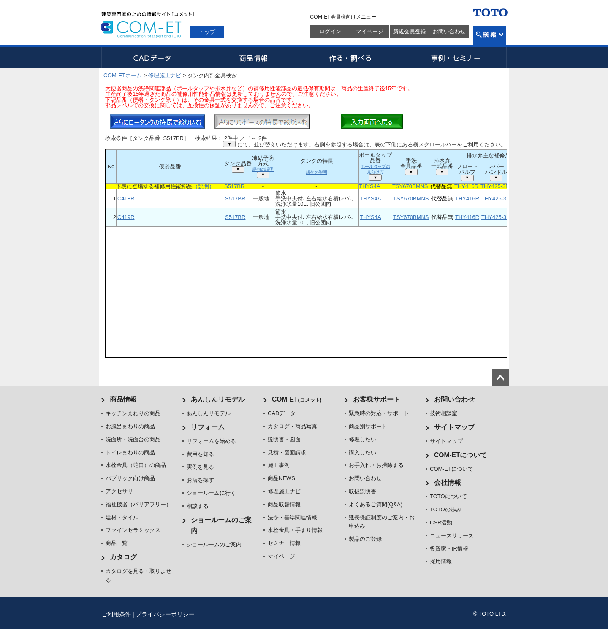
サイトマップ (454, 427)
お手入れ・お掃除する (376, 465)
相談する (198, 506)
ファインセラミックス (133, 530)
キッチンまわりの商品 (133, 413)
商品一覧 (117, 543)
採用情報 (441, 561)
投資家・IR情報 (449, 548)
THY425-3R (495, 186)
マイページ (369, 31)
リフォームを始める (211, 441)
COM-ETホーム (122, 75)
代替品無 (441, 186)
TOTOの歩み (445, 509)
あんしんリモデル (218, 399)
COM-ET (297, 399)
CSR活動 (441, 522)
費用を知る (200, 454)
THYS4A (369, 186)
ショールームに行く (211, 493)
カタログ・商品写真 (292, 426)
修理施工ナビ (164, 75)
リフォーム (208, 427)
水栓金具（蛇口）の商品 (136, 465)
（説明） (203, 186)
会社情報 (447, 482)
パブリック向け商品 (130, 478)
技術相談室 (443, 413)
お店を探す (200, 480)
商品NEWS (281, 478)
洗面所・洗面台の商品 (133, 439)
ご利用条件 (116, 614)
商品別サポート (368, 426)
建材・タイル (122, 517)
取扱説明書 (362, 491)
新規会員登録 (409, 31)
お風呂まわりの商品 (130, 426)
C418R (125, 198)
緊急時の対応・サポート (379, 413)
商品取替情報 (284, 504)
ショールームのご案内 (214, 544)
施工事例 (279, 465)
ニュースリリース (452, 535)
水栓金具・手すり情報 (295, 530)
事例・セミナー (456, 57)
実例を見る (200, 467)
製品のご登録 (365, 539)
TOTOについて (448, 496)
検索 (489, 35)
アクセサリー (122, 491)
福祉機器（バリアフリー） (138, 504)
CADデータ (152, 57)
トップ (207, 32)
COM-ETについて (460, 455)
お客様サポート (376, 399)
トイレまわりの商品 (130, 452)
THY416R (466, 186)
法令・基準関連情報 (292, 517)
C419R (125, 217)
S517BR (234, 186)
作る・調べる (354, 57)
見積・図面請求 (287, 452)
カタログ (123, 557)
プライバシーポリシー (165, 614)
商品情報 (253, 57)
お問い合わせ (449, 31)
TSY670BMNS (410, 186)
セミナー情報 (284, 543)
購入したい (362, 452)
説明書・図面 (284, 439)
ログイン (330, 31)
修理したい (362, 439)
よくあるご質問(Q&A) (375, 504)
